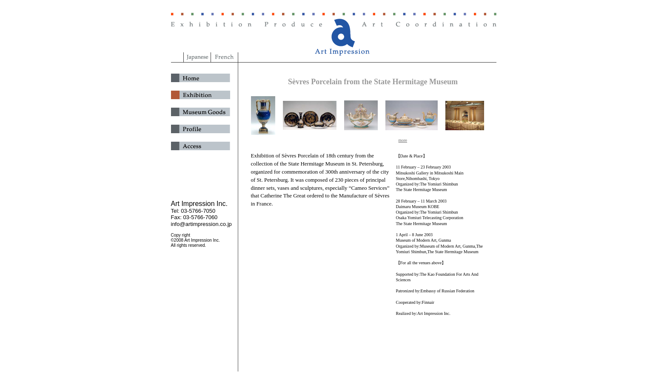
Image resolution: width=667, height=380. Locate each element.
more (403, 140)
